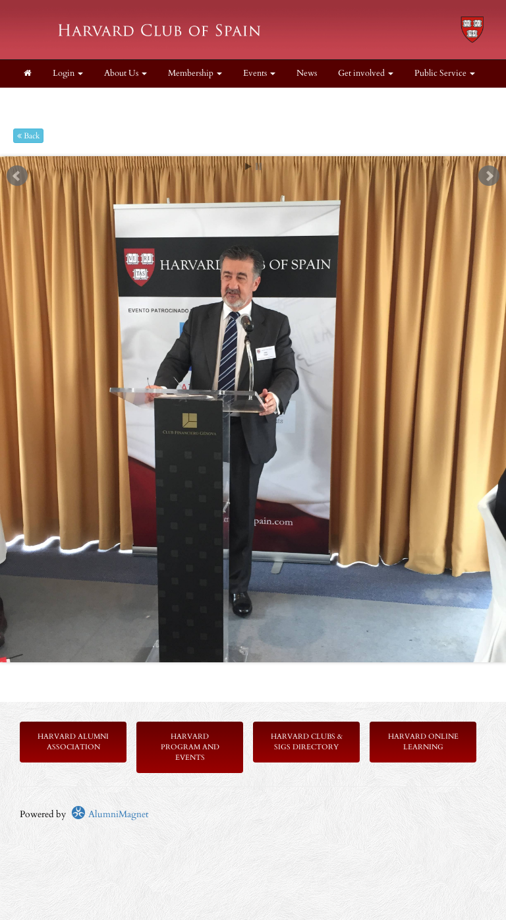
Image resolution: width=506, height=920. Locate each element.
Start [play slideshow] (248, 166)
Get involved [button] (365, 73)
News (306, 73)
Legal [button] (38, 101)
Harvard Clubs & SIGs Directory (307, 742)
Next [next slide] (488, 176)
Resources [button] (95, 101)
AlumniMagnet (109, 814)
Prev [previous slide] (17, 176)
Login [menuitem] (68, 73)
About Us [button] (125, 73)
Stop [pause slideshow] (259, 166)
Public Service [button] (444, 73)
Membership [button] (195, 73)
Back (28, 135)
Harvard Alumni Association (73, 742)
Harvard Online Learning (423, 742)
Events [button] (259, 73)
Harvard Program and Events (190, 747)
